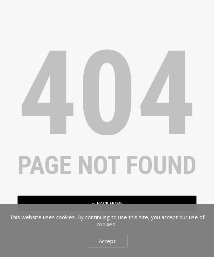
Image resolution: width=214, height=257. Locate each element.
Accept (107, 241)
